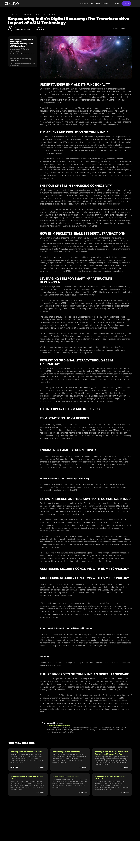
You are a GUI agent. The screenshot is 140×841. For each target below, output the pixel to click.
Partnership (84, 3)
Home (9, 15)
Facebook (124, 28)
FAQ (92, 3)
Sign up (126, 3)
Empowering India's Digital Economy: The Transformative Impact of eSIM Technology (38, 15)
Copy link (115, 28)
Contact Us (106, 3)
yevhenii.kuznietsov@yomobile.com (58, 725)
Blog (98, 3)
